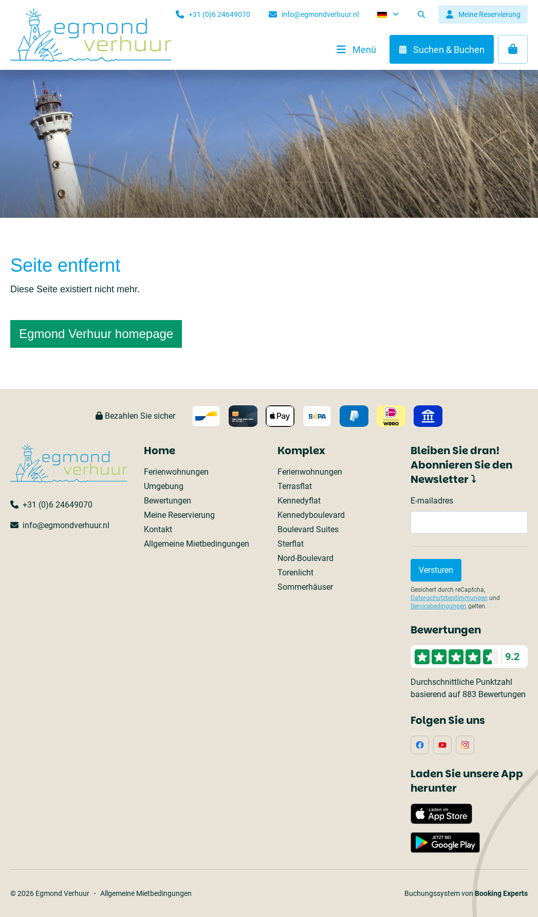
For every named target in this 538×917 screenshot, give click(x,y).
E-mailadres (432, 501)
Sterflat (290, 544)
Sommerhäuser (305, 587)
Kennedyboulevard (311, 515)
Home (159, 450)
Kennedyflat (299, 501)
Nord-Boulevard (305, 558)
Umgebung (163, 486)
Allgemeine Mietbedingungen (196, 544)
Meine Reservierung (179, 515)
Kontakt (158, 529)
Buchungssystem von (466, 893)
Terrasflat (294, 486)
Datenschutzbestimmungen (449, 598)
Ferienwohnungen (176, 472)
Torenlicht (295, 572)
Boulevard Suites (308, 529)
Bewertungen (167, 501)
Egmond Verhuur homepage (96, 334)
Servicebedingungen (439, 606)
